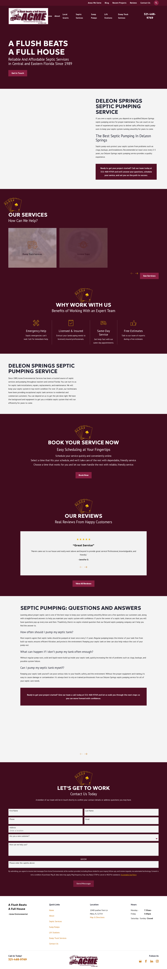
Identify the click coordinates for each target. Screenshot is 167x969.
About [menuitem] (57, 16)
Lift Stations (54, 932)
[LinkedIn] (151, 961)
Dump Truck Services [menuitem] (123, 16)
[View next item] (136, 273)
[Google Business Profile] (140, 961)
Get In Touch (17, 73)
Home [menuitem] (49, 16)
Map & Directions (97, 917)
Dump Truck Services (57, 938)
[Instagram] (157, 961)
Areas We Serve (94, 3)
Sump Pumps (54, 927)
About (51, 916)
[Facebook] (146, 961)
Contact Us (145, 3)
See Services (149, 276)
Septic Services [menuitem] (79, 16)
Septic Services (55, 921)
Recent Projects (119, 3)
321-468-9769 (17, 959)
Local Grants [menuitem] (66, 16)
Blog (107, 3)
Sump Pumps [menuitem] (94, 16)
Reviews (133, 3)
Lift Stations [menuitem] (108, 16)
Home (51, 910)
